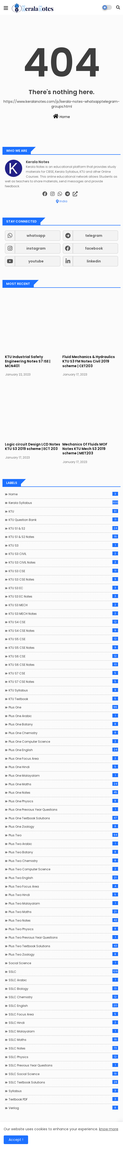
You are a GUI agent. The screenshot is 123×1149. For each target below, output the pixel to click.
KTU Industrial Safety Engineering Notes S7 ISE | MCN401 (27, 361)
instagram (36, 248)
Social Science (63, 963)
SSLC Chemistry (63, 997)
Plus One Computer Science (63, 741)
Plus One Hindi (63, 767)
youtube (36, 261)
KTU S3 (63, 545)
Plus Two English (63, 877)
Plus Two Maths (63, 911)
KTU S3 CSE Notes (63, 579)
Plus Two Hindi (63, 894)
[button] (118, 7)
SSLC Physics (63, 1057)
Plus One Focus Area (63, 758)
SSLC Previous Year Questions (63, 1065)
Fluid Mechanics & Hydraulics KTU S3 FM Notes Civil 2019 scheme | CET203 (88, 361)
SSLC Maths (63, 1039)
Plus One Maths (63, 784)
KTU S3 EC (63, 588)
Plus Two (63, 835)
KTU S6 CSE (63, 656)
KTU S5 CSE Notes (63, 647)
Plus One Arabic (63, 716)
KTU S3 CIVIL (63, 553)
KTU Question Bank (63, 519)
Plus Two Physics (63, 929)
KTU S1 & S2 (63, 528)
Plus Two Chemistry (63, 860)
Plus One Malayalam (63, 775)
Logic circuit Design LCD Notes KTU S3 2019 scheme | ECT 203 (32, 446)
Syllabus (63, 1091)
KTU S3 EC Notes (63, 596)
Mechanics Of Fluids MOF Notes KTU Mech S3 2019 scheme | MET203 (84, 449)
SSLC (63, 971)
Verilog (63, 1108)
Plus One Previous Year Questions (63, 809)
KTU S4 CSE (63, 622)
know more (108, 1129)
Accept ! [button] (16, 1139)
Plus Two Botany (63, 852)
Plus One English (63, 750)
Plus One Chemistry (63, 733)
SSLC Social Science (63, 1074)
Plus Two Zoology (63, 954)
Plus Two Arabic (63, 843)
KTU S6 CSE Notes (63, 664)
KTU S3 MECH (63, 605)
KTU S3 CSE (63, 571)
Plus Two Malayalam (63, 903)
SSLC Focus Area (63, 1014)
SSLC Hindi (63, 1022)
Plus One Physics (63, 801)
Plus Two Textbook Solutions (63, 946)
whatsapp (36, 235)
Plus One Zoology (63, 826)
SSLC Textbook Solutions (63, 1082)
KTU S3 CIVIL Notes (63, 562)
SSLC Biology (63, 988)
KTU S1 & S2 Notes (63, 536)
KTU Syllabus (63, 690)
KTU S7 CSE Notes (63, 681)
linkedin (94, 261)
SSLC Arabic (63, 980)
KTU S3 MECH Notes (63, 613)
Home (61, 116)
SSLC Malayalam (63, 1031)
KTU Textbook (63, 699)
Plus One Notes (63, 792)
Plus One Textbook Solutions (63, 818)
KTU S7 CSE (63, 673)
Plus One (63, 707)
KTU (63, 511)
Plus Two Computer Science (63, 869)
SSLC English (63, 1005)
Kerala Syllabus (63, 502)
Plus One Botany (63, 724)
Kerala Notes (37, 162)
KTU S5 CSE (63, 639)
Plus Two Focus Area (63, 886)
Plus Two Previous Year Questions (63, 937)
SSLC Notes (63, 1048)
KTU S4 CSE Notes (63, 630)
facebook (94, 248)
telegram (93, 235)
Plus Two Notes (63, 920)
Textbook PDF (63, 1099)
